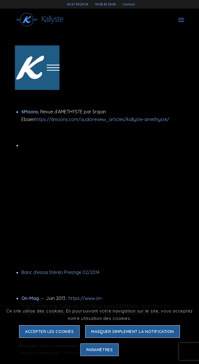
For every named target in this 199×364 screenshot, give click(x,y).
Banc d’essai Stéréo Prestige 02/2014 (60, 272)
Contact (129, 4)
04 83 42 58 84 (105, 4)
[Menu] (181, 19)
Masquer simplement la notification (132, 331)
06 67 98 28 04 (77, 4)
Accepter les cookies (49, 331)
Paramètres (99, 349)
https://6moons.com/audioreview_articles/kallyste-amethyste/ (102, 119)
